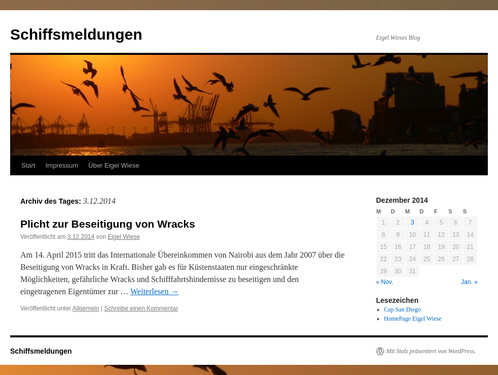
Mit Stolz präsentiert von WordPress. (431, 351)
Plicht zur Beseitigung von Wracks (107, 224)
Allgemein (86, 308)
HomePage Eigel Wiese (413, 318)
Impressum (61, 165)
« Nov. (384, 282)
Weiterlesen (155, 291)
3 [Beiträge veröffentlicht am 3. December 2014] (412, 222)
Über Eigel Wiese (113, 165)
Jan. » (469, 282)
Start (28, 165)
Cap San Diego (402, 309)
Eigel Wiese (124, 236)
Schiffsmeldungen (76, 34)
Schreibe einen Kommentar (141, 308)
